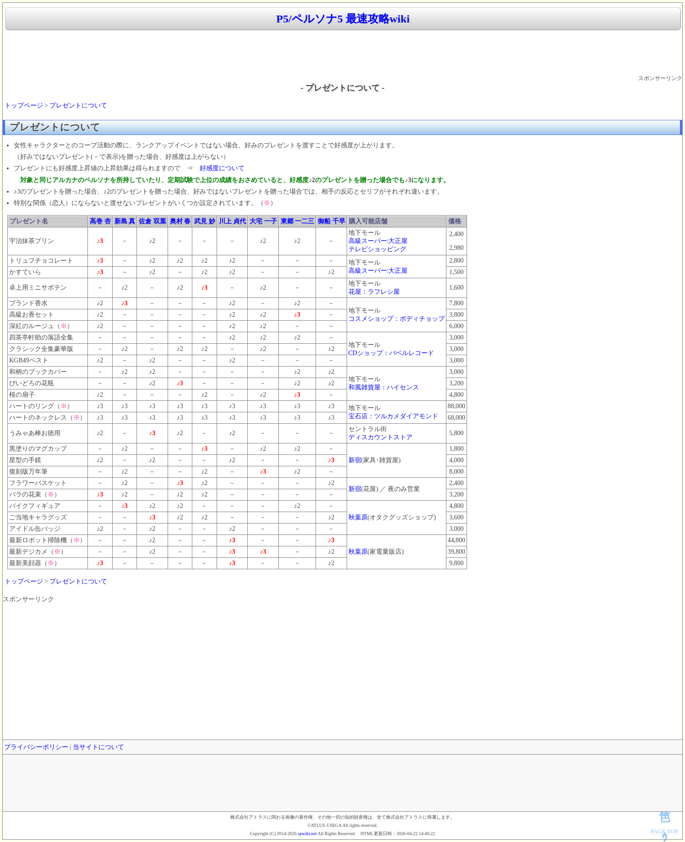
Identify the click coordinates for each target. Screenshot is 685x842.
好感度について (222, 168)
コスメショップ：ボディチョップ (396, 318)
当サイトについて (98, 747)
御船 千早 (331, 221)
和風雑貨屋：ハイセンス (383, 387)
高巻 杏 (100, 221)
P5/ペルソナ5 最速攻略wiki (342, 19)
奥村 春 (180, 221)
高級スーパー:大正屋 (378, 240)
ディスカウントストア (380, 437)
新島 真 (125, 221)
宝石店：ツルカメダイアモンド (393, 416)
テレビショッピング (377, 249)
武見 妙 (204, 221)
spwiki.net (307, 833)
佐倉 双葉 (152, 221)
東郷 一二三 (298, 221)
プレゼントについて (78, 105)
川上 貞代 (232, 221)
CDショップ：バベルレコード (391, 353)
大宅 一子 (263, 221)
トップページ (24, 105)
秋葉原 (358, 517)
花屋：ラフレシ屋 (374, 291)
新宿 (354, 460)
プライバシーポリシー (36, 747)
